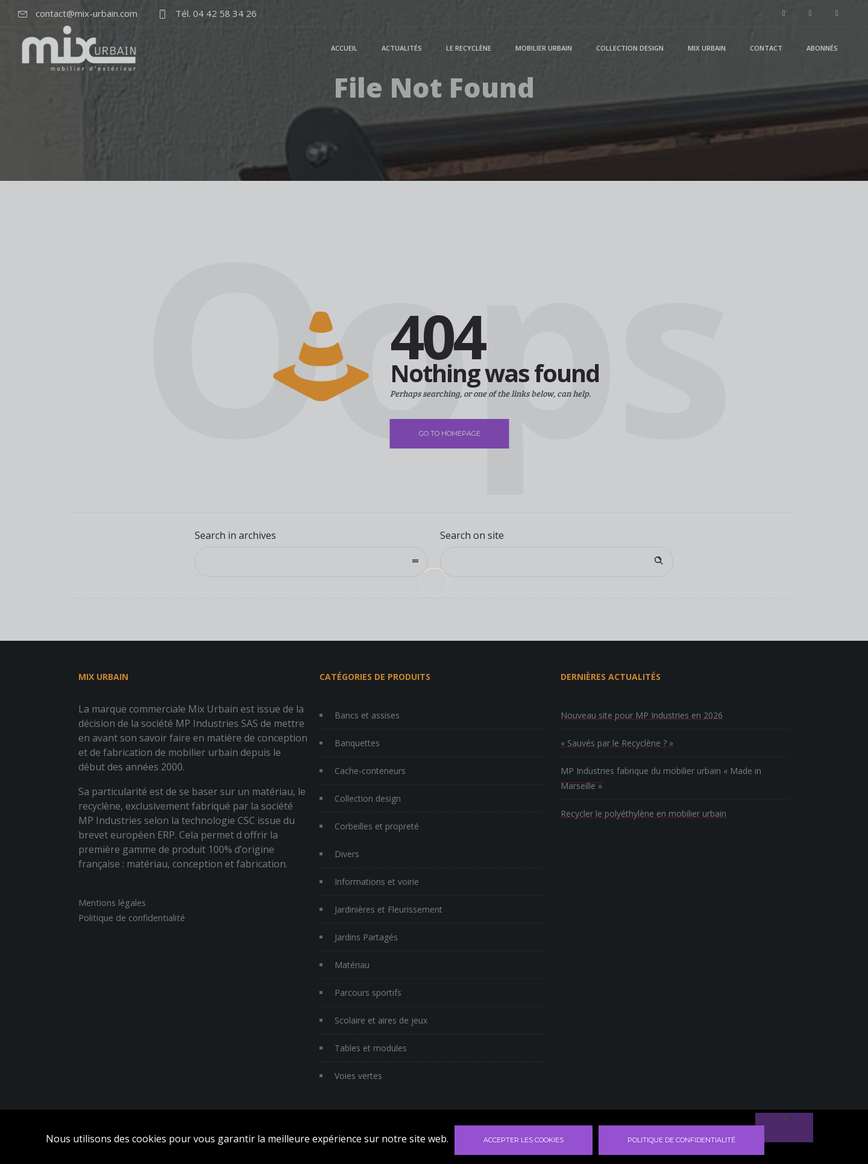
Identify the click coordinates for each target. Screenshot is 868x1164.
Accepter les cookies (523, 1140)
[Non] (784, 1127)
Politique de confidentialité (681, 1140)
